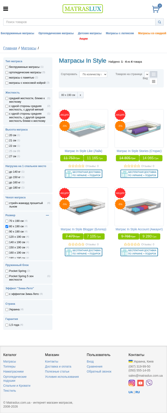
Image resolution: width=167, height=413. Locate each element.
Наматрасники (13, 371)
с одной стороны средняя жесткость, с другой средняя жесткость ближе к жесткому (27, 117)
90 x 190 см (16, 231)
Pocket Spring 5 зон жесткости (21, 278)
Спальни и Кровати (16, 385)
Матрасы (28, 48)
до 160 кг (14, 182)
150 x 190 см (17, 247)
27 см (12, 156)
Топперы (9, 366)
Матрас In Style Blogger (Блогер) (83, 229)
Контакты (51, 361)
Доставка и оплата (58, 366)
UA (131, 392)
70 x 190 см (16, 220)
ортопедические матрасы (25, 72)
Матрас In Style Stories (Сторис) (139, 151)
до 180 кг (14, 187)
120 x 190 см (17, 236)
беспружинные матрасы (24, 67)
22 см (12, 145)
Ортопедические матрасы (56, 33)
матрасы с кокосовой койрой (27, 82)
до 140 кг (14, 171)
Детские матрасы (90, 33)
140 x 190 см (17, 242)
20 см (12, 135)
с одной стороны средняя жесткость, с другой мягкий (26, 108)
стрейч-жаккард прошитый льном (26, 205)
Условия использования (62, 376)
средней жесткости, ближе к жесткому (27, 100)
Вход (90, 361)
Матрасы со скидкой (152, 33)
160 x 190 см (17, 252)
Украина (14, 309)
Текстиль (9, 390)
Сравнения (94, 366)
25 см (12, 151)
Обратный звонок (99, 371)
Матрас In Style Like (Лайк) (83, 151)
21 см (12, 140)
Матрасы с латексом (120, 33)
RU (137, 392)
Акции (83, 38)
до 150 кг (14, 177)
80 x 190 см (16, 226)
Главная (10, 48)
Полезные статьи (57, 371)
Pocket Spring (17, 271)
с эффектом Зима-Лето (24, 294)
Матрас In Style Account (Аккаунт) (139, 229)
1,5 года (14, 324)
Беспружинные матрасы (17, 33)
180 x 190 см (17, 258)
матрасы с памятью (21, 77)
